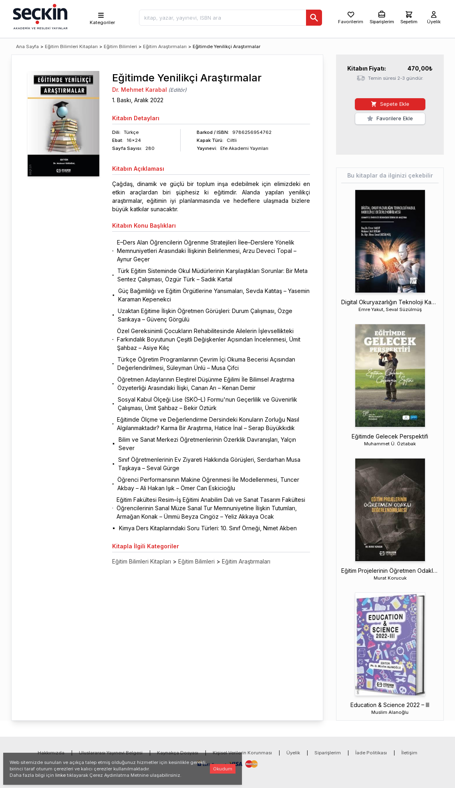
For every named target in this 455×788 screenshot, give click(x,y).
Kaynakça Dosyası (177, 753)
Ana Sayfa (27, 46)
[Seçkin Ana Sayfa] (39, 16)
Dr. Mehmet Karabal (139, 89)
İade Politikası (371, 753)
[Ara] (310, 18)
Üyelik (293, 753)
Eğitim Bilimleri (120, 46)
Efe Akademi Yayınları (244, 148)
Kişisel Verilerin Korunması (242, 753)
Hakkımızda (51, 753)
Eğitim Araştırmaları (165, 46)
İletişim (409, 753)
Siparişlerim (327, 753)
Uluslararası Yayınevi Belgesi (111, 753)
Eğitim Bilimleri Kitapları (71, 46)
